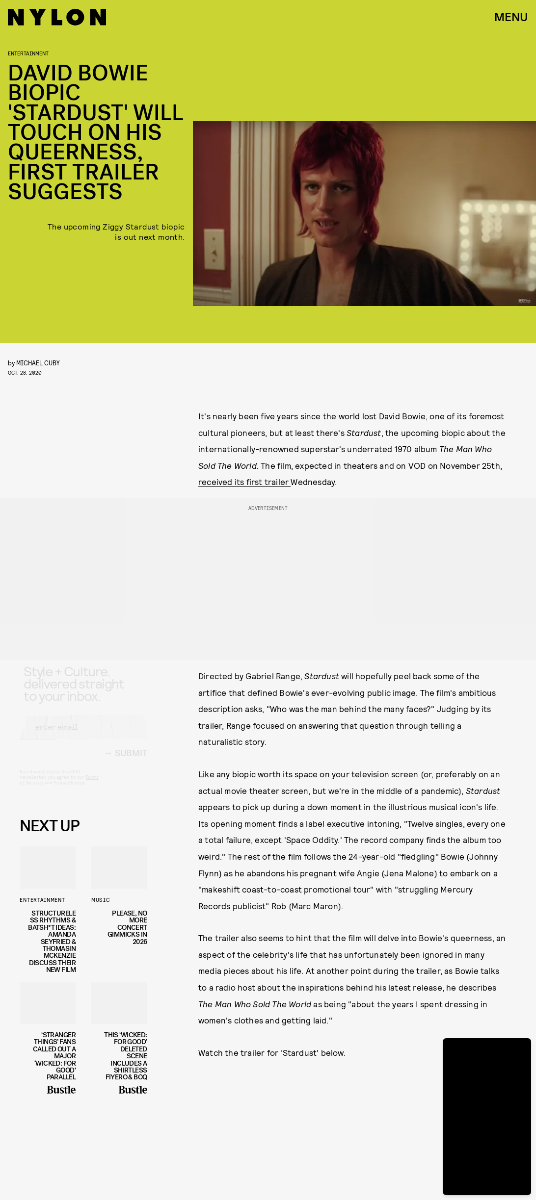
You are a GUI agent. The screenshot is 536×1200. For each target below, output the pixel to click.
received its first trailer (244, 481)
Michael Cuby (38, 362)
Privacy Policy (69, 791)
